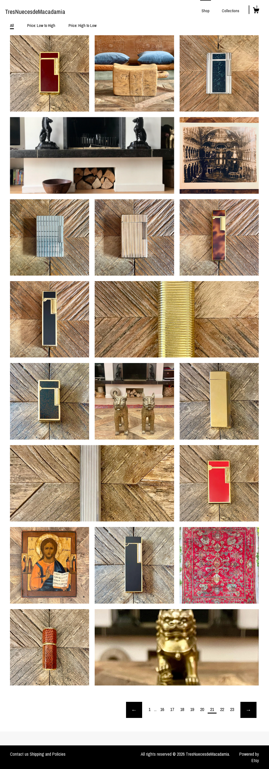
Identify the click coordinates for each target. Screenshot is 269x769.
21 (212, 709)
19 (192, 709)
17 (172, 709)
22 (222, 709)
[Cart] (256, 11)
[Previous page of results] (134, 710)
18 (182, 709)
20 (202, 709)
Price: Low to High (41, 25)
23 (232, 709)
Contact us (19, 754)
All (12, 25)
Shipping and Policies (48, 754)
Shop (206, 10)
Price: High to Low (83, 25)
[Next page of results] (248, 710)
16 (162, 709)
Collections (230, 10)
